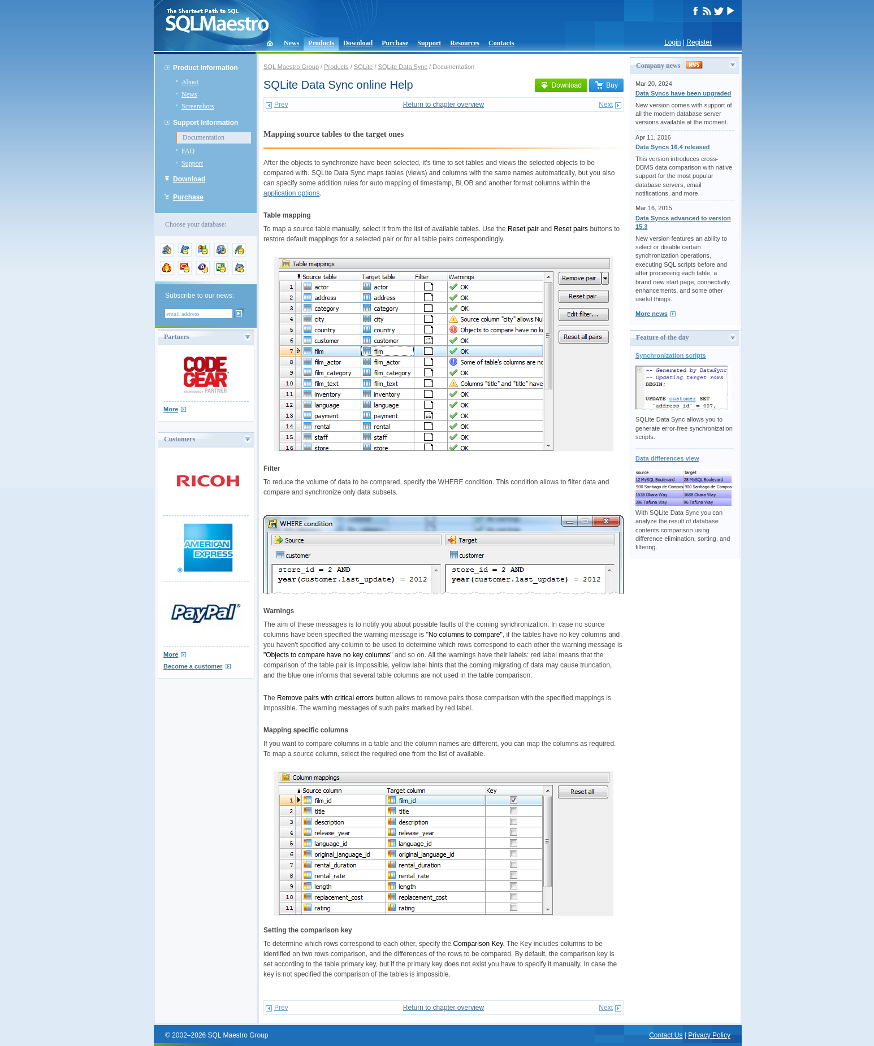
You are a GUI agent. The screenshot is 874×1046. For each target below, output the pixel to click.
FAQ (187, 151)
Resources (464, 43)
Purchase (395, 43)
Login (672, 42)
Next (606, 104)
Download (358, 43)
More (170, 409)
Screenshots (197, 106)
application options (291, 193)
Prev (281, 104)
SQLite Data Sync (402, 66)
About (189, 82)
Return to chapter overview (443, 104)
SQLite (363, 66)
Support (429, 43)
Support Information (205, 123)
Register (699, 42)
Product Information (205, 68)
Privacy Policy (709, 1035)
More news (651, 313)
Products (321, 43)
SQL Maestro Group (291, 66)
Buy (606, 85)
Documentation (203, 137)
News (291, 43)
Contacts (501, 43)
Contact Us (665, 1035)
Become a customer (193, 666)
